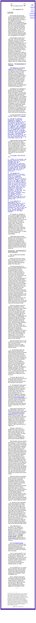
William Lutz (16, 68)
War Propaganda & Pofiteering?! (32, 7)
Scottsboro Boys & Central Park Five (32, 17)
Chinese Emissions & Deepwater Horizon (32, 15)
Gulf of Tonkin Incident (18, 409)
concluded (22, 116)
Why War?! (32, 9)
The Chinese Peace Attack (32, 11)
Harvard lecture (12, 550)
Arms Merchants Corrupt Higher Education (32, 13)
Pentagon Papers (18, 555)
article (14, 159)
